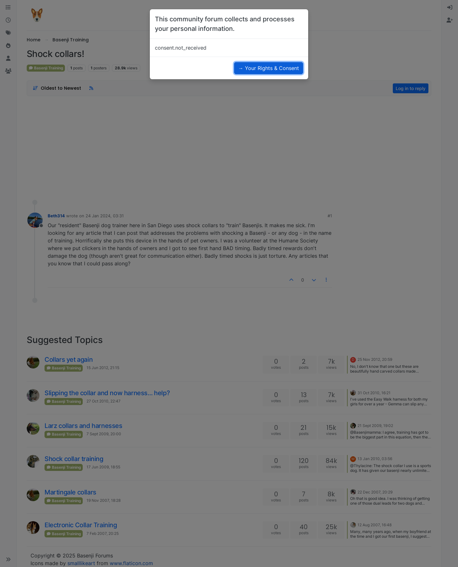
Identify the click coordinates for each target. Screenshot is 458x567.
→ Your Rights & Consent (268, 68)
